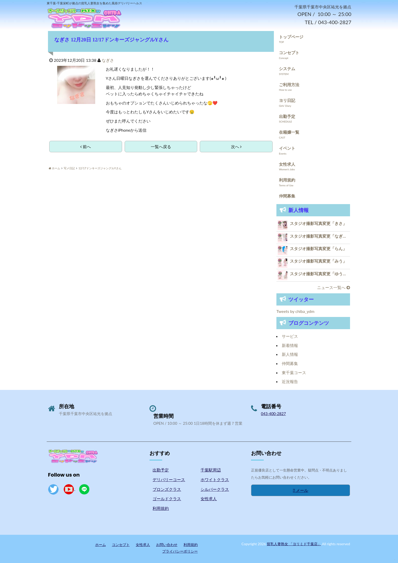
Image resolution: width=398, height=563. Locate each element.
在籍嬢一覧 (289, 132)
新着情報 (290, 345)
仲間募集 (287, 195)
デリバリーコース (169, 479)
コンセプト (289, 52)
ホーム (100, 544)
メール (300, 490)
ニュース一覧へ (333, 287)
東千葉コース (294, 372)
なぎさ (108, 60)
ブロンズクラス (167, 489)
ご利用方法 (289, 84)
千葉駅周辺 (211, 469)
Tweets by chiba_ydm (295, 311)
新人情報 (290, 354)
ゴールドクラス (167, 498)
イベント (287, 148)
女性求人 (287, 164)
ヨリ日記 (287, 100)
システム (287, 68)
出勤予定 (287, 116)
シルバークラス (215, 489)
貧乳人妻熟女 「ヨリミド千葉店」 (294, 544)
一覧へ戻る (161, 146)
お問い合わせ (166, 544)
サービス (290, 336)
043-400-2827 (273, 413)
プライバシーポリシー (180, 551)
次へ (236, 146)
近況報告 (290, 381)
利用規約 (287, 179)
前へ (85, 146)
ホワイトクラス (215, 479)
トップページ (291, 36)
